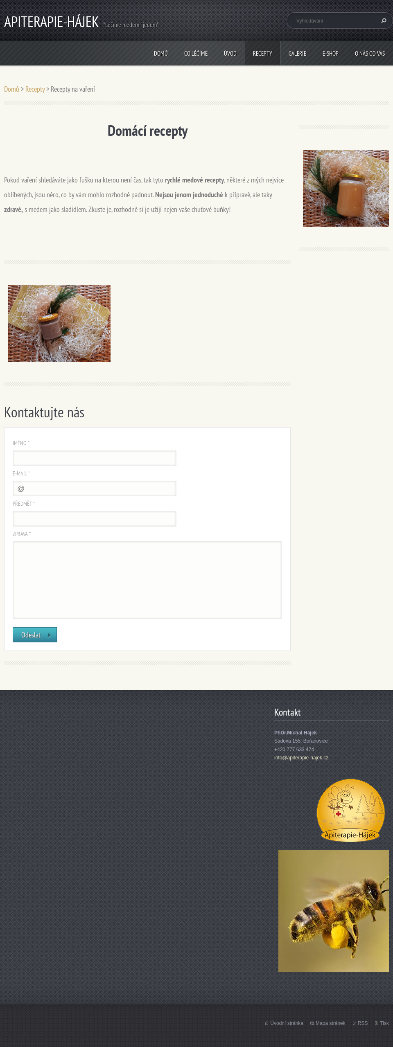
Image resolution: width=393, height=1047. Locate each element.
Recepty (262, 53)
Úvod (230, 53)
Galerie (297, 53)
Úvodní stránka (286, 1023)
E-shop (331, 53)
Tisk (384, 1023)
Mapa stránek (331, 1023)
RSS (363, 1023)
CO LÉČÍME (196, 53)
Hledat (383, 20)
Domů (161, 53)
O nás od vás (370, 53)
